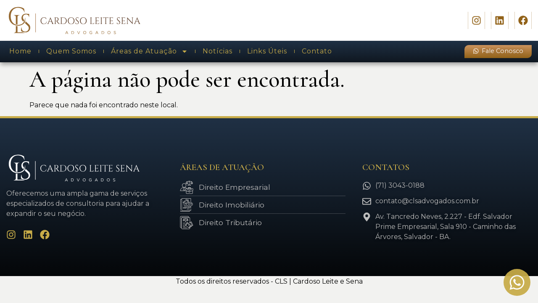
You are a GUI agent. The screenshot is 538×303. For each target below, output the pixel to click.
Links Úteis (267, 51)
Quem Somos (71, 51)
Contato (317, 51)
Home (20, 51)
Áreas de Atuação (149, 51)
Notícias (217, 51)
